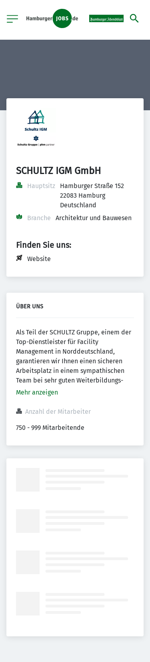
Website (39, 259)
